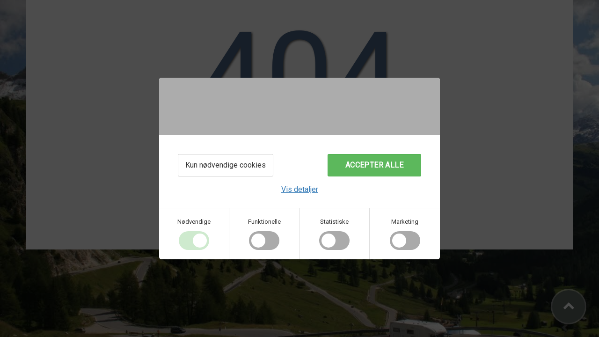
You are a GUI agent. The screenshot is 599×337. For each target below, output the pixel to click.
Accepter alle (374, 165)
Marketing (404, 221)
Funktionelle (264, 221)
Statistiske (334, 221)
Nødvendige (194, 221)
